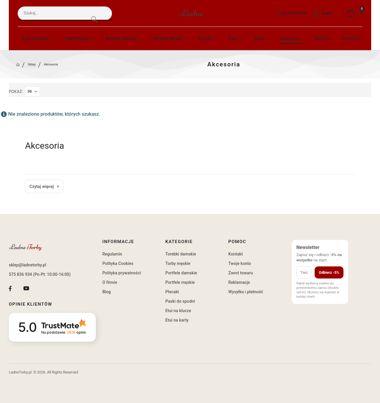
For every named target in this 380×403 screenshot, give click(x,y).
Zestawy (322, 38)
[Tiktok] (42, 289)
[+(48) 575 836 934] (291, 13)
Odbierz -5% (329, 272)
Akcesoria (289, 38)
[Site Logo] (202, 13)
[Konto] (322, 13)
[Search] (94, 19)
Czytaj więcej (41, 186)
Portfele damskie (121, 38)
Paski (259, 38)
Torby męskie (77, 38)
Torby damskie (34, 38)
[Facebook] (10, 289)
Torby (233, 38)
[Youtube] (26, 289)
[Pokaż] (32, 91)
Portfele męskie (167, 38)
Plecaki (205, 38)
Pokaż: (16, 91)
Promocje (350, 38)
